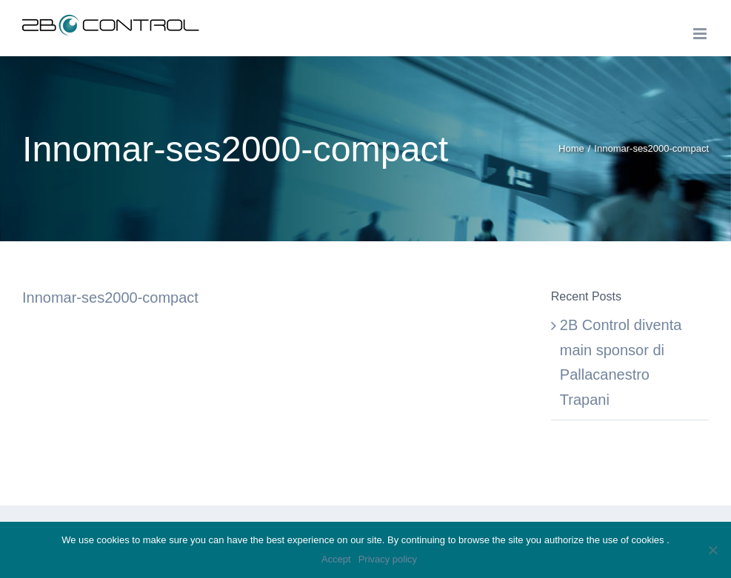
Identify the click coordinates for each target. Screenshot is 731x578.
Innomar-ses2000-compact (110, 297)
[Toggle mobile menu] (701, 33)
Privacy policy (387, 559)
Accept (336, 559)
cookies (649, 539)
